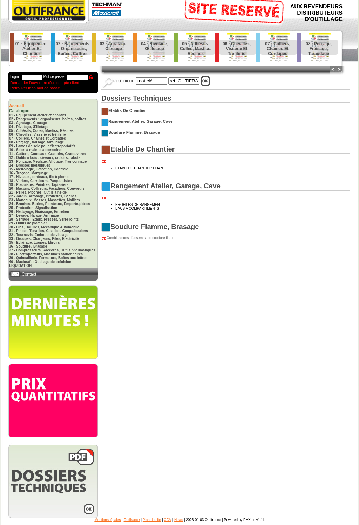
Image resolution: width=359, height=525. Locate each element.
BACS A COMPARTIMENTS (137, 208)
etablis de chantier (127, 110)
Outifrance (132, 520)
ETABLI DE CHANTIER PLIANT (140, 168)
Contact (29, 274)
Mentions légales (107, 520)
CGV (167, 520)
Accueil (16, 105)
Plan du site (152, 520)
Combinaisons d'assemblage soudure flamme (142, 238)
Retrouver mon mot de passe (35, 88)
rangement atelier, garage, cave (140, 121)
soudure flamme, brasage (134, 132)
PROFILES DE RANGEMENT (138, 205)
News (178, 520)
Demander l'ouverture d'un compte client (44, 83)
